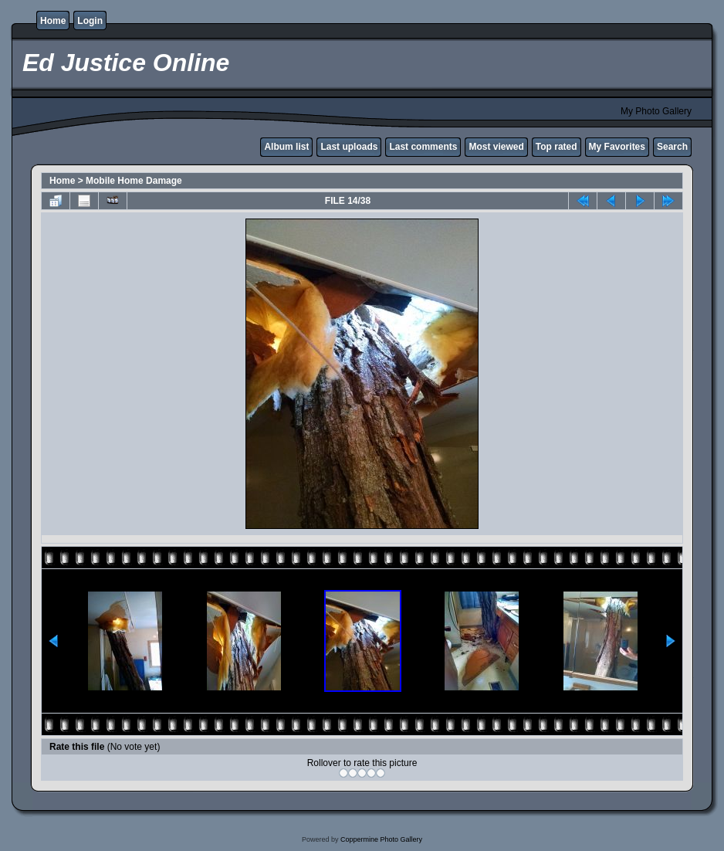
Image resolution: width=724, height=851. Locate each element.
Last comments (423, 146)
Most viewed (496, 146)
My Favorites (617, 146)
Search (672, 146)
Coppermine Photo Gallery (381, 839)
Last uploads (348, 146)
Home (53, 20)
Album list (286, 146)
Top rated (556, 146)
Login (90, 20)
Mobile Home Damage (134, 180)
